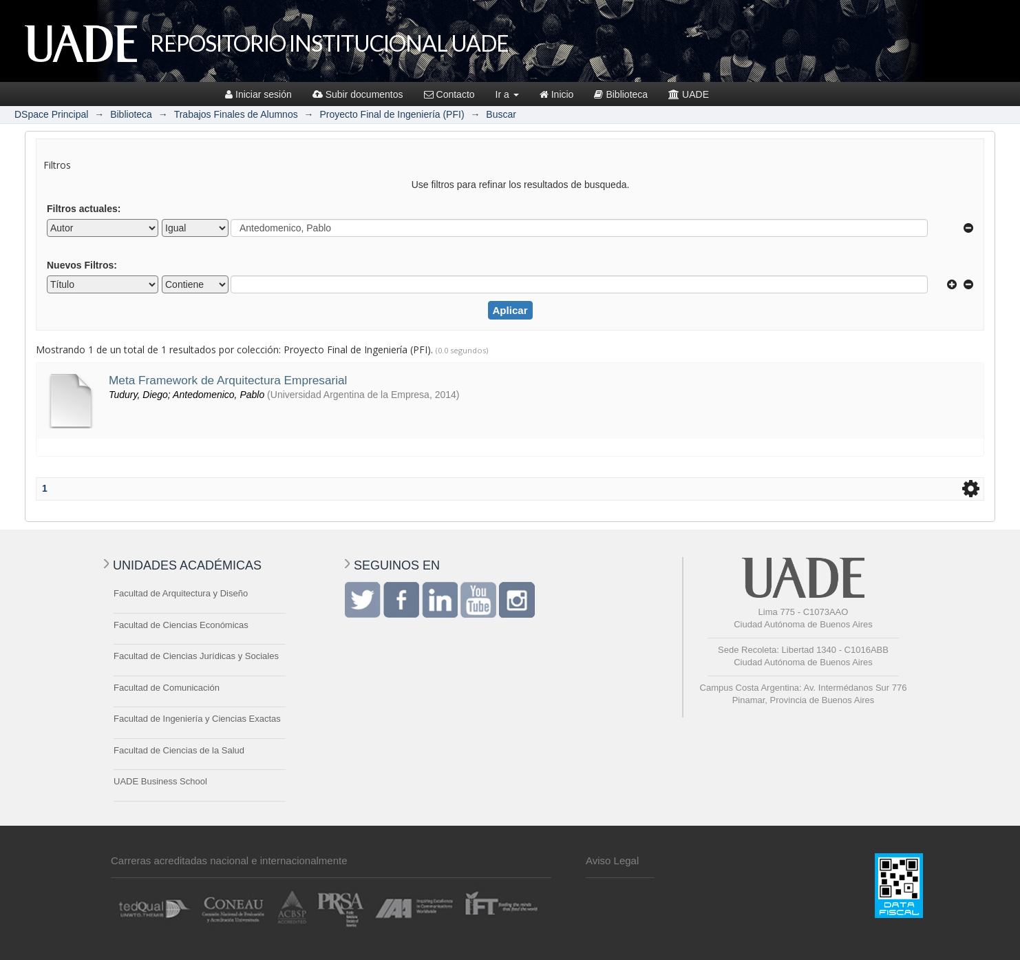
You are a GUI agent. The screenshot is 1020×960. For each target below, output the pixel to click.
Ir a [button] (507, 94)
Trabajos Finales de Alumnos (236, 114)
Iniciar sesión (258, 94)
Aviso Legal (612, 860)
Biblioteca (621, 94)
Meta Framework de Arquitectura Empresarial (228, 380)
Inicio (557, 94)
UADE (688, 94)
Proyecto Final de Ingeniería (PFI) (391, 114)
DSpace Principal (51, 114)
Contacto (449, 94)
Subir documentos (357, 94)
